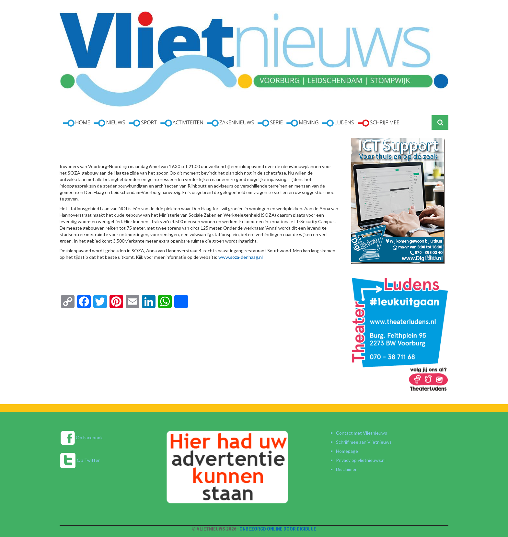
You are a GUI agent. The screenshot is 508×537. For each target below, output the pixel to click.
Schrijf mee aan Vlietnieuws (364, 442)
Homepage (347, 451)
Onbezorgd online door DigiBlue (277, 529)
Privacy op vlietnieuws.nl (361, 460)
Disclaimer (346, 469)
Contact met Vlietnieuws (361, 433)
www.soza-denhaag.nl (240, 257)
